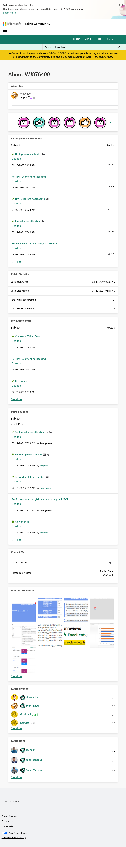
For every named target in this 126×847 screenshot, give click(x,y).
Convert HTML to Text (27, 336)
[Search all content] (82, 47)
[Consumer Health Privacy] (63, 837)
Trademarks (7, 826)
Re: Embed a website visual (30, 432)
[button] (24, 610)
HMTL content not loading (30, 198)
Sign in (88, 38)
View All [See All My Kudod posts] (16, 399)
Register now (105, 56)
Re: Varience (22, 521)
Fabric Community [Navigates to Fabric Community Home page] (37, 24)
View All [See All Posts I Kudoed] (16, 540)
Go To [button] (110, 38)
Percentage (21, 381)
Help (99, 38)
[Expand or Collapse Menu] (5, 31)
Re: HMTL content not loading (29, 176)
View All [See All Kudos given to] (16, 728)
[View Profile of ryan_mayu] (45, 487)
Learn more (9, 12)
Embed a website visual (28, 221)
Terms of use (8, 821)
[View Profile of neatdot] (44, 532)
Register (76, 38)
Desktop (16, 158)
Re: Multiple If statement (29, 454)
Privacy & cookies (10, 815)
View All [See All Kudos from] (16, 777)
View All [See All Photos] (16, 676)
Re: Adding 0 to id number (30, 477)
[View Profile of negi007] (44, 465)
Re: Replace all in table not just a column (35, 243)
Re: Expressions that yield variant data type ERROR (40, 499)
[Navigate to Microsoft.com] (12, 24)
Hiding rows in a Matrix (28, 154)
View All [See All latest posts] (16, 262)
